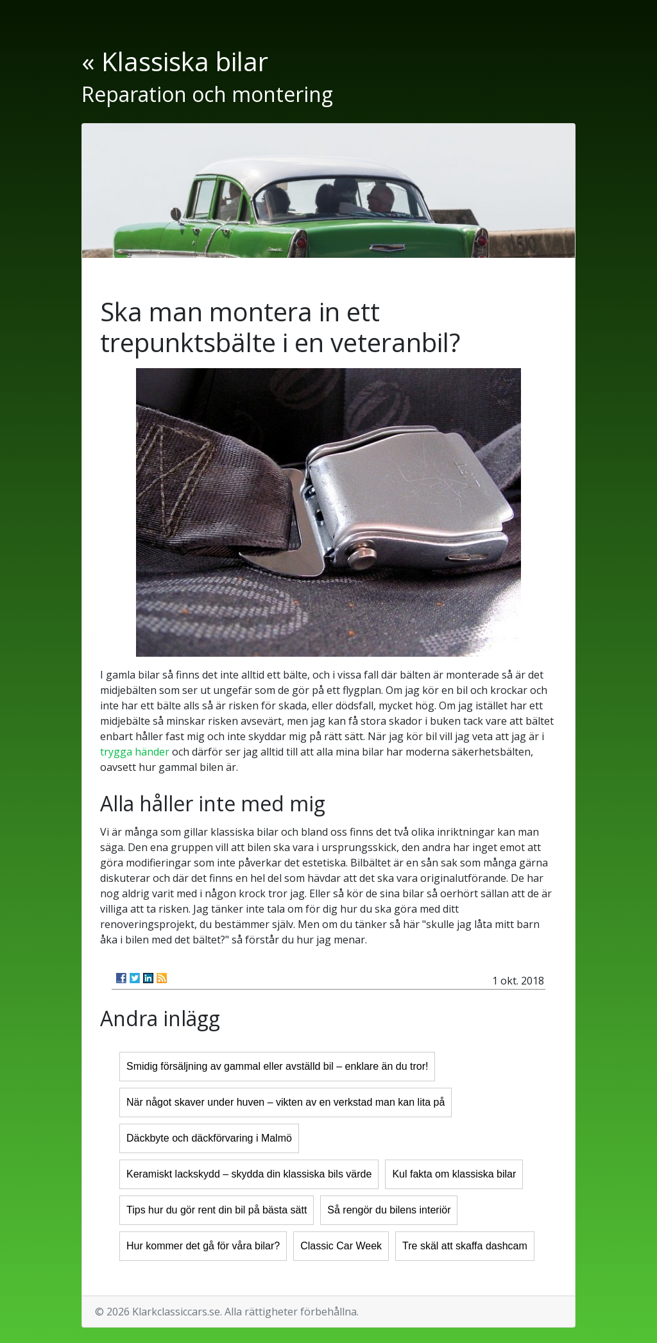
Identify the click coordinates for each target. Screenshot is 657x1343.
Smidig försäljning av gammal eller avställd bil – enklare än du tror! (277, 1066)
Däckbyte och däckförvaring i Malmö (209, 1138)
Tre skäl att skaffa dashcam (464, 1245)
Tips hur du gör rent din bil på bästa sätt (216, 1209)
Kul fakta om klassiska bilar (454, 1174)
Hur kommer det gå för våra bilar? (203, 1245)
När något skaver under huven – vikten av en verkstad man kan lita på (285, 1102)
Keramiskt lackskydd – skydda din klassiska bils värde (248, 1174)
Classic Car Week (341, 1245)
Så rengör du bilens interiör (388, 1209)
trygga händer (134, 752)
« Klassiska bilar (174, 61)
